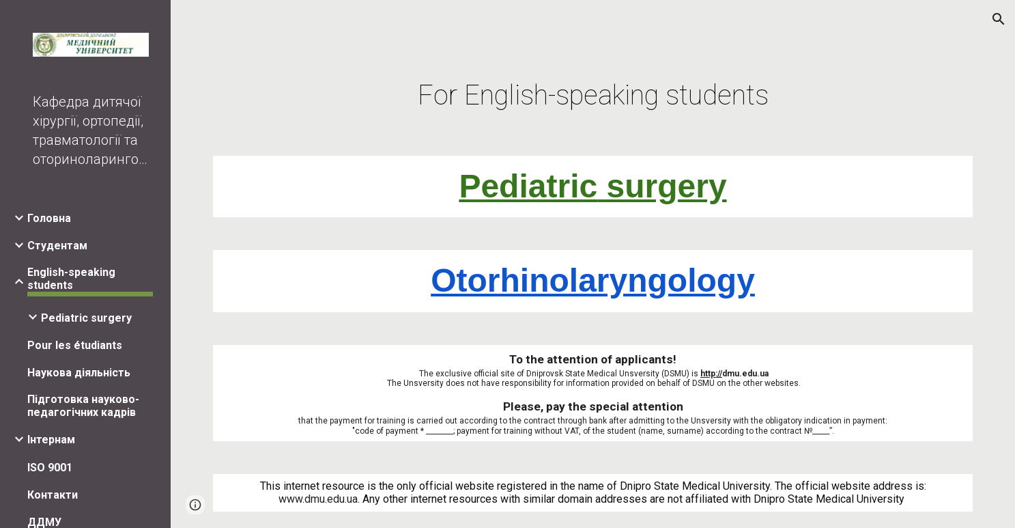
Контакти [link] (52, 494)
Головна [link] (49, 218)
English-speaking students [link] (71, 279)
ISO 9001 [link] (49, 467)
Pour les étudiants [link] (74, 345)
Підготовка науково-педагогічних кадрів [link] (83, 406)
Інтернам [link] (51, 439)
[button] (998, 19)
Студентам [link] (57, 245)
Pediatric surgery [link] (86, 317)
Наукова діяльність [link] (78, 372)
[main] (593, 90)
